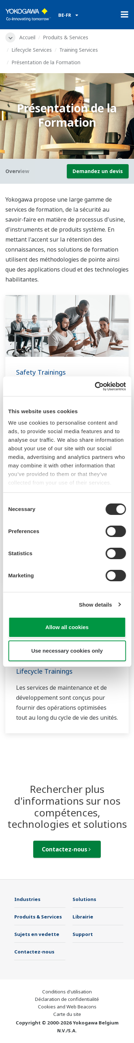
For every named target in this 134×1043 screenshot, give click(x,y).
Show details (95, 605)
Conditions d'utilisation (67, 991)
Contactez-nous (66, 849)
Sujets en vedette (36, 934)
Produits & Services (65, 37)
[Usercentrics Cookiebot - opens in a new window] (95, 386)
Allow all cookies (67, 627)
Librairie (83, 916)
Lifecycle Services (31, 49)
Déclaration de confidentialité (67, 999)
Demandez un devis (98, 171)
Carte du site (67, 1014)
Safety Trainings (41, 372)
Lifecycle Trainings (44, 671)
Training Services (78, 49)
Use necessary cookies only (67, 651)
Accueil (27, 37)
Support (83, 934)
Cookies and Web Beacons (67, 1006)
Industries (27, 899)
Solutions (84, 899)
